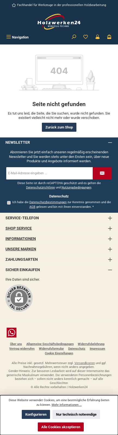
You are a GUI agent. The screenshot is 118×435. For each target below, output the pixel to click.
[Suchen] (74, 37)
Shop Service (18, 228)
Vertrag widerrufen (22, 348)
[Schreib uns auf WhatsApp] (59, 332)
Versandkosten (84, 363)
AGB (32, 207)
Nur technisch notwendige (76, 414)
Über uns (16, 344)
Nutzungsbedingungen (76, 187)
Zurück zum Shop (59, 127)
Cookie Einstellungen (59, 353)
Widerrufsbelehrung (91, 344)
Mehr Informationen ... (67, 405)
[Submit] (102, 173)
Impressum (97, 348)
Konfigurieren (35, 414)
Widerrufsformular (51, 348)
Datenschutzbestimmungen (48, 202)
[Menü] (17, 37)
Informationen (20, 238)
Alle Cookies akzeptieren (60, 427)
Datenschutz (76, 348)
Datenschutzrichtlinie (40, 187)
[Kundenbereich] (98, 37)
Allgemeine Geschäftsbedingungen (50, 344)
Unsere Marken (20, 249)
